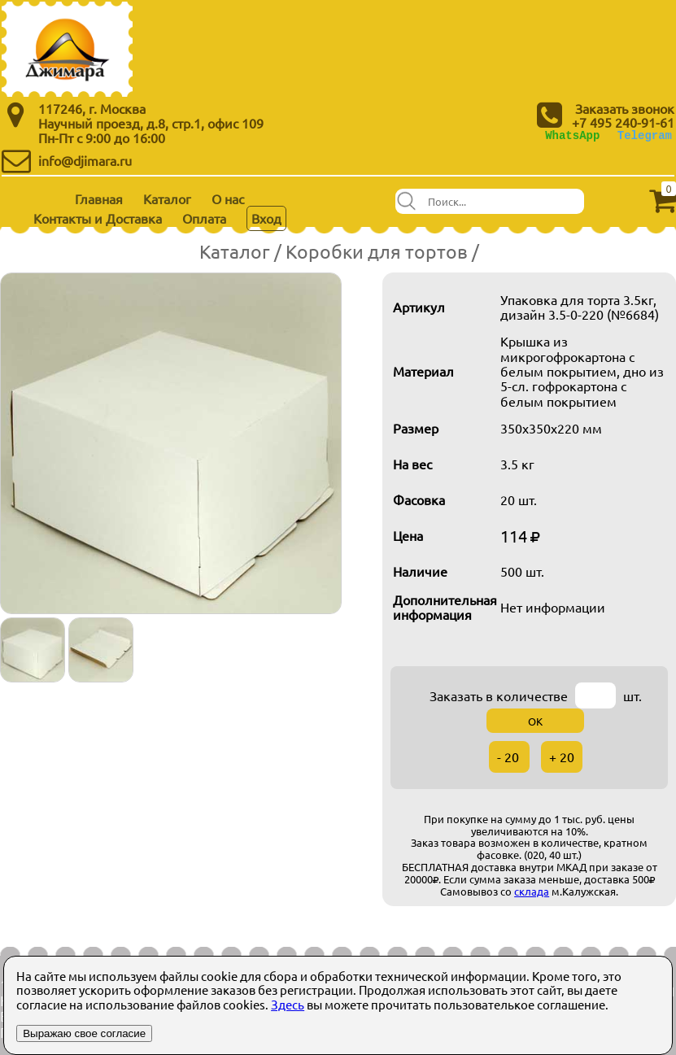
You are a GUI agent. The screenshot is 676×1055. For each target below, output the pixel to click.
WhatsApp (572, 135)
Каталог (167, 198)
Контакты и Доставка (97, 218)
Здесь (287, 1004)
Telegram (644, 135)
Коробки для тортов (377, 251)
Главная (99, 198)
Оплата (204, 218)
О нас (228, 198)
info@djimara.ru (85, 160)
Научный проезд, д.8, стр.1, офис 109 (151, 123)
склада (531, 891)
